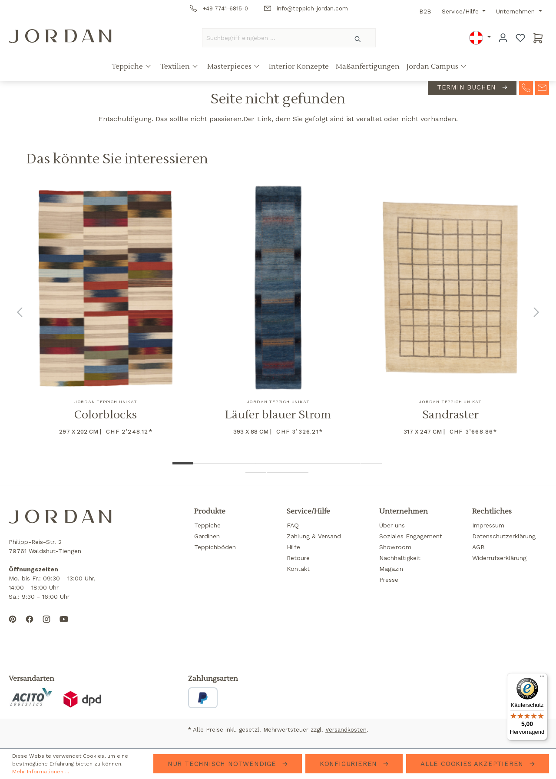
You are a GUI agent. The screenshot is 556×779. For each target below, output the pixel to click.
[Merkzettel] (520, 38)
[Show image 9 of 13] (350, 463)
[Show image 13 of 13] (298, 472)
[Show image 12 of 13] (277, 472)
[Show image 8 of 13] (329, 463)
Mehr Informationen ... (40, 772)
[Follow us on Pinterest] (13, 626)
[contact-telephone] (526, 86)
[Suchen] (358, 37)
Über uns (392, 525)
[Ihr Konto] (503, 38)
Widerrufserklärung (499, 557)
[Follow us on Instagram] (46, 626)
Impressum (488, 525)
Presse (388, 579)
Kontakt (298, 568)
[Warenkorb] (538, 38)
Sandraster (450, 415)
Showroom (395, 547)
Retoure (298, 557)
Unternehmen (516, 11)
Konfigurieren (350, 764)
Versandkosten (346, 729)
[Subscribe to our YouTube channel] (64, 626)
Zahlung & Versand (314, 536)
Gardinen (207, 536)
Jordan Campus (433, 66)
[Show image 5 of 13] (266, 463)
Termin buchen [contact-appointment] (468, 87)
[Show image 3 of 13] (224, 463)
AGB (478, 547)
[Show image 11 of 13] (255, 472)
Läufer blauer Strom (278, 415)
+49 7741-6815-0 (219, 8)
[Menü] (542, 678)
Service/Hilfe (461, 11)
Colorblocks (105, 415)
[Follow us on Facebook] (29, 626)
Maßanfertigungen (368, 66)
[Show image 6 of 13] (287, 463)
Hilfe (293, 547)
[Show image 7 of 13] (308, 463)
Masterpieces (230, 66)
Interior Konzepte (299, 66)
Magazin (391, 568)
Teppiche (128, 66)
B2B (425, 11)
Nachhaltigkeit (399, 557)
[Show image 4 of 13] (245, 463)
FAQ (293, 525)
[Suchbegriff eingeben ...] (271, 37)
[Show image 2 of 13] (203, 463)
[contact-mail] (542, 86)
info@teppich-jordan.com (306, 8)
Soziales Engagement (410, 536)
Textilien (176, 66)
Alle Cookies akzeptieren (473, 764)
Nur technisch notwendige (223, 764)
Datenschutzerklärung (504, 536)
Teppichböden (215, 547)
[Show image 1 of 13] (182, 463)
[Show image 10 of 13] (371, 463)
